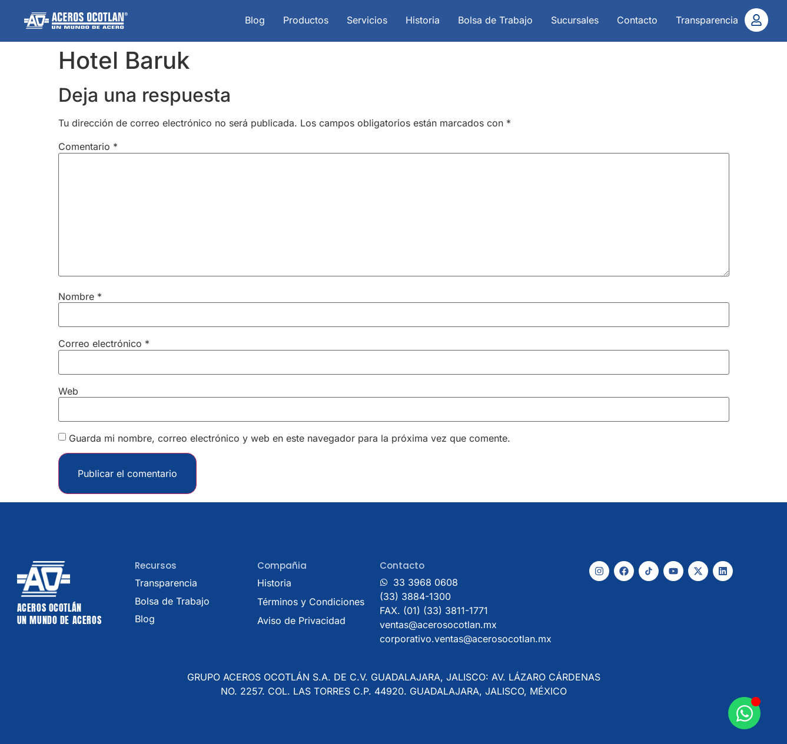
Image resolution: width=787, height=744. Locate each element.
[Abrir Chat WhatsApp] (744, 713)
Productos (305, 20)
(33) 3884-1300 (415, 596)
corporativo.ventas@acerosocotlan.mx (466, 639)
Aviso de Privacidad (301, 620)
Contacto (637, 20)
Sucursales (575, 20)
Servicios (367, 20)
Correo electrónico (104, 343)
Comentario (88, 146)
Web (68, 391)
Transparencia (707, 20)
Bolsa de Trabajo (495, 20)
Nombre (80, 296)
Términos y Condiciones (310, 602)
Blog (255, 20)
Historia (423, 20)
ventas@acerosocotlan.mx (438, 624)
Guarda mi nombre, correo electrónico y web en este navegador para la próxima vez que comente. (289, 438)
